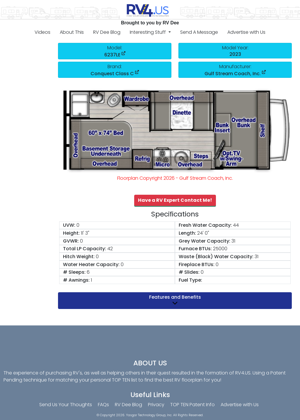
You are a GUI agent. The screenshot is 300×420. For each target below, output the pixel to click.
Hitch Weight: (79, 256)
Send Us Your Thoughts (65, 404)
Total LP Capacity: (84, 248)
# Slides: (189, 272)
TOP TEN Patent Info (192, 404)
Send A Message (199, 32)
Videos (42, 32)
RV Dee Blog (106, 32)
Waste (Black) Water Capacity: (216, 256)
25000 (220, 248)
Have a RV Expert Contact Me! (175, 200)
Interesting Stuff (148, 32)
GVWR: (71, 241)
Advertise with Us (246, 32)
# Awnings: (76, 280)
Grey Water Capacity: (204, 241)
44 (236, 225)
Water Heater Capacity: (91, 264)
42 (110, 248)
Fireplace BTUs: (196, 264)
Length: (187, 233)
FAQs (103, 404)
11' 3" (85, 233)
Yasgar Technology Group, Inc (149, 415)
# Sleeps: (74, 272)
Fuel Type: (190, 280)
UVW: (69, 225)
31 (233, 241)
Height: (71, 233)
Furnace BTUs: (195, 248)
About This (72, 32)
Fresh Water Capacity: (205, 225)
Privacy (156, 404)
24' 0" (203, 233)
